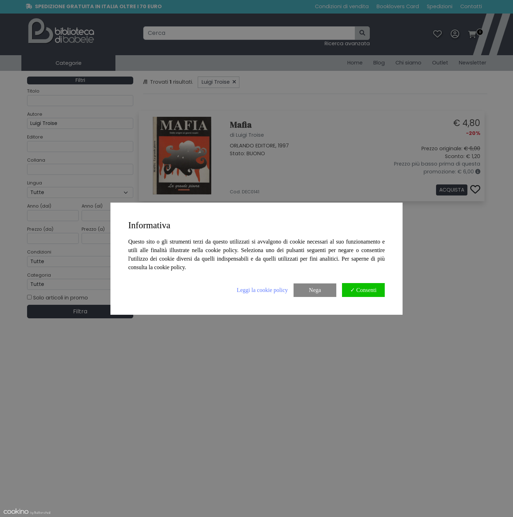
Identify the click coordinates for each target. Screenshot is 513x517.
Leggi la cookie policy (262, 290)
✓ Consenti (363, 290)
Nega (315, 290)
